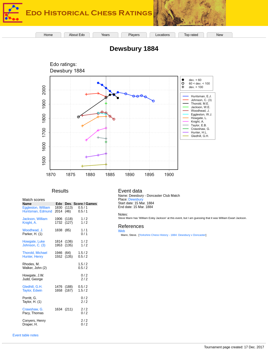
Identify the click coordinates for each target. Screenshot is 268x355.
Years (105, 35)
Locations (162, 35)
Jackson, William (34, 219)
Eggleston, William (36, 207)
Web (121, 231)
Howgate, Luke (33, 241)
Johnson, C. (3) (33, 245)
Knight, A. (29, 222)
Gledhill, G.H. (32, 286)
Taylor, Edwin (32, 290)
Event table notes (26, 335)
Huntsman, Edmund (37, 211)
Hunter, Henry (32, 256)
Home (48, 35)
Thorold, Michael (34, 253)
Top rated (191, 35)
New (219, 35)
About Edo (77, 35)
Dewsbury (135, 199)
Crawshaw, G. (32, 309)
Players (133, 35)
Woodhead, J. (32, 230)
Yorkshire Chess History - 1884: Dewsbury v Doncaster (172, 235)
